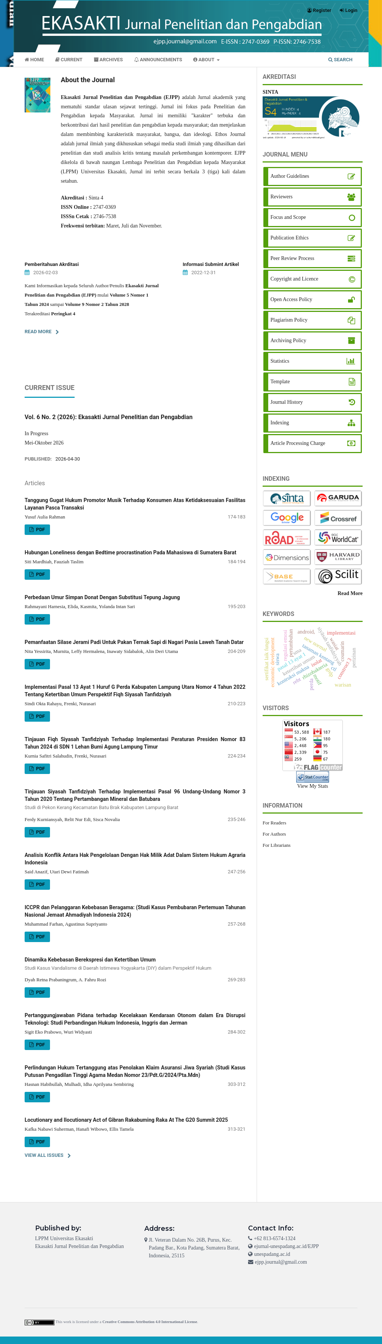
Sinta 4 (95, 198)
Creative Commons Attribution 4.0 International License (149, 1322)
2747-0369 (104, 207)
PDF (40, 529)
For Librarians (277, 845)
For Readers (274, 823)
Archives (108, 59)
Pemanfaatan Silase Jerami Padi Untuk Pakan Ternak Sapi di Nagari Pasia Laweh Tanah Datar (134, 642)
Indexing (279, 422)
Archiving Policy (288, 340)
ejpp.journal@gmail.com (281, 1262)
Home (34, 59)
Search (340, 59)
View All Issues (44, 1155)
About (204, 59)
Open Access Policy (291, 299)
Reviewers (281, 196)
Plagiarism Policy (288, 320)
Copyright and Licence (294, 279)
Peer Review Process (292, 258)
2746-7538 (105, 216)
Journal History (286, 402)
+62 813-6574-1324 (274, 1238)
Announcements (158, 59)
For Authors (274, 834)
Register (319, 10)
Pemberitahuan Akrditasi (52, 264)
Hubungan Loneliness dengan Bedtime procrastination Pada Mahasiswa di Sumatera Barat (130, 552)
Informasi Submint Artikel (211, 264)
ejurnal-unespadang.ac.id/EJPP (286, 1246)
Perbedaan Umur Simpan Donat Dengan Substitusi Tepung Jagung (102, 597)
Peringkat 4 (63, 313)
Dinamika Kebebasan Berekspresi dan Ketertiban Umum (135, 964)
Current (68, 59)
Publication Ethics (289, 238)
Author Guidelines (289, 176)
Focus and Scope (288, 217)
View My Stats (312, 786)
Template (280, 381)
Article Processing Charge (297, 443)
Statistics (279, 361)
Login (348, 10)
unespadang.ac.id (272, 1254)
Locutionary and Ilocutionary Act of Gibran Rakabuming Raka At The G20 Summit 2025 (126, 1120)
